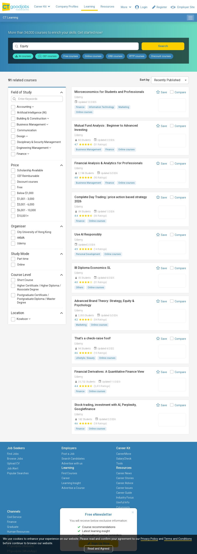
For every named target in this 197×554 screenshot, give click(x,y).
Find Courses (96, 455)
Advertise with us (43, 473)
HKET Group (173, 460)
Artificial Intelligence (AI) (32, 113)
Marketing (124, 108)
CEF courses (47, 57)
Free (20, 188)
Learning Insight (97, 465)
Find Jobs (14, 455)
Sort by (144, 80)
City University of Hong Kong (34, 233)
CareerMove (68, 455)
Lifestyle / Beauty (85, 360)
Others (79, 289)
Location (37, 313)
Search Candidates (42, 463)
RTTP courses (136, 57)
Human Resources (145, 473)
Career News (122, 455)
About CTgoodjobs (177, 455)
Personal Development (88, 255)
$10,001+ (22, 216)
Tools (64, 465)
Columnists (121, 490)
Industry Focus (123, 480)
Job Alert (13, 470)
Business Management (32, 125)
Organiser (37, 227)
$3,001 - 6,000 (25, 205)
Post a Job (41, 455)
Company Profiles (70, 7)
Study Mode (37, 254)
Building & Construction (33, 119)
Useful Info (121, 485)
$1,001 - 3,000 (25, 199)
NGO (142, 485)
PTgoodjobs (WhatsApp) (146, 502)
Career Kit (45, 7)
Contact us (172, 470)
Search (170, 47)
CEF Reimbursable (28, 176)
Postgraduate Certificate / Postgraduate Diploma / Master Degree (36, 299)
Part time (22, 259)
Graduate (145, 465)
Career (92, 460)
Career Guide (122, 475)
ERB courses (115, 57)
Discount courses (161, 57)
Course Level (37, 275)
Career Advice (123, 465)
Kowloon (24, 320)
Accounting (25, 108)
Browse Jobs (16, 460)
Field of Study (37, 93)
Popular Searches (14, 478)
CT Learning (10, 18)
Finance (23, 154)
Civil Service (146, 455)
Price (37, 166)
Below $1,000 (25, 194)
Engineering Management (34, 148)
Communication (27, 131)
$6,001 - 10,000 (26, 211)
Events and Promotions (173, 478)
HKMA (21, 238)
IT (140, 480)
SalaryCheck (69, 460)
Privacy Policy (149, 539)
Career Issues (123, 470)
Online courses (93, 57)
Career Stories (123, 460)
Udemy (21, 244)
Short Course (25, 280)
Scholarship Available (30, 171)
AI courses (23, 57)
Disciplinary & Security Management (39, 143)
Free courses (70, 57)
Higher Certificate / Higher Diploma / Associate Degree (39, 288)
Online (21, 265)
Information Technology (101, 108)
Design (22, 137)
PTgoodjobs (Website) (146, 492)
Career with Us (175, 465)
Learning (92, 7)
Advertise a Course (95, 473)
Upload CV (14, 465)
